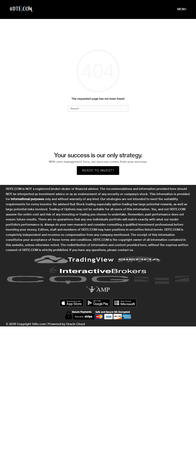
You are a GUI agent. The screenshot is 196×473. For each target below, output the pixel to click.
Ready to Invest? (98, 170)
